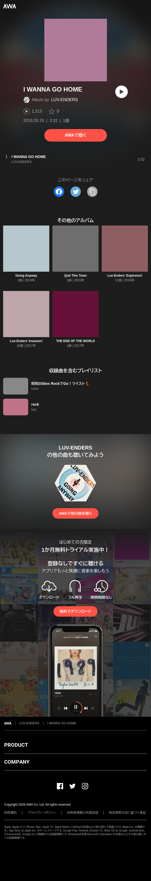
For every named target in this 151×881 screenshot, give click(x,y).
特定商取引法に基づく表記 (127, 813)
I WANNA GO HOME (61, 723)
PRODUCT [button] (16, 745)
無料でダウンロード (75, 611)
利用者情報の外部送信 (82, 813)
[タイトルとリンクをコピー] (92, 191)
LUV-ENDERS (64, 100)
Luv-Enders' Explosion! (124, 275)
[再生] (121, 92)
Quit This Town (75, 275)
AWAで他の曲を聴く (75, 513)
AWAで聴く (75, 135)
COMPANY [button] (16, 762)
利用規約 (10, 813)
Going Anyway (26, 275)
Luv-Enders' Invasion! (26, 341)
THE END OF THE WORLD (75, 341)
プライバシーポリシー (41, 813)
